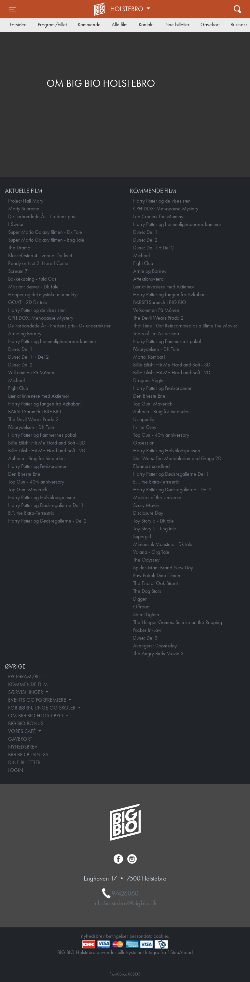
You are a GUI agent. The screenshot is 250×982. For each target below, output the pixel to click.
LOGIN (15, 770)
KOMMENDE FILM (28, 684)
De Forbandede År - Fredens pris (41, 216)
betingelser (117, 936)
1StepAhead (180, 952)
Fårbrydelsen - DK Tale (31, 427)
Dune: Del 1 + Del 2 (28, 356)
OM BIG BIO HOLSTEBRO (36, 715)
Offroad (141, 606)
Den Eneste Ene (24, 474)
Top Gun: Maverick (27, 489)
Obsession (144, 442)
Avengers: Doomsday (155, 645)
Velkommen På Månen (31, 372)
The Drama (19, 247)
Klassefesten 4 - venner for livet (40, 255)
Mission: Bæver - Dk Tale (33, 286)
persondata (141, 936)
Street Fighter (146, 614)
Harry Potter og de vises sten (37, 310)
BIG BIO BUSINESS (28, 754)
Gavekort (210, 24)
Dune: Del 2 (20, 364)
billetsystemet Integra (138, 952)
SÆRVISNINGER (26, 692)
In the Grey (144, 427)
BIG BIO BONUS (25, 723)
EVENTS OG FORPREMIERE (37, 700)
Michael (16, 380)
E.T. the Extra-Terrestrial (31, 513)
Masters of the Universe (157, 497)
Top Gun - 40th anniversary (36, 481)
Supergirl (142, 536)
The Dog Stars (147, 591)
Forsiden (18, 24)
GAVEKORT (20, 739)
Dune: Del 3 (145, 637)
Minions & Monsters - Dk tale (162, 544)
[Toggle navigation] (12, 9)
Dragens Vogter (149, 380)
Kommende (89, 24)
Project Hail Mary (25, 200)
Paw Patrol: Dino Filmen (156, 575)
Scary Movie (146, 505)
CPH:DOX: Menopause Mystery (40, 317)
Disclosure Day (148, 513)
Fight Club (18, 388)
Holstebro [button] (127, 9)
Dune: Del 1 (20, 349)
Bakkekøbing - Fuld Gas (32, 278)
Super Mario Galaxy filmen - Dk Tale (45, 232)
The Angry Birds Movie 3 (158, 653)
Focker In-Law (147, 630)
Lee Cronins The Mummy (158, 216)
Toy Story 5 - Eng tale (154, 528)
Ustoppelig (143, 419)
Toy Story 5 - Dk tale (153, 520)
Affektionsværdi (148, 278)
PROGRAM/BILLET (27, 676)
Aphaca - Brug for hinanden (36, 458)
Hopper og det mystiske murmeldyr (43, 294)
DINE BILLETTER (24, 762)
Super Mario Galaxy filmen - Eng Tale (46, 239)
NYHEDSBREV (22, 746)
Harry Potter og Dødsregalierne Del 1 (46, 505)
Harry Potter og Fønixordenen (38, 466)
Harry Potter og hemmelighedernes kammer (52, 341)
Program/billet (52, 24)
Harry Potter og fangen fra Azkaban (44, 403)
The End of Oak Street (155, 583)
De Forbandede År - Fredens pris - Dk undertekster (59, 325)
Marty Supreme (23, 208)
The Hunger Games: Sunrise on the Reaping (177, 622)
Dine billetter (176, 24)
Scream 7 (18, 271)
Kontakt (146, 24)
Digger (140, 598)
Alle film (120, 24)
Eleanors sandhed (151, 466)
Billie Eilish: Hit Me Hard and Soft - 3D (46, 442)
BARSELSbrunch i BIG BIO (34, 411)
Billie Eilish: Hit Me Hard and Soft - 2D (46, 450)
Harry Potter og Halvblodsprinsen (41, 497)
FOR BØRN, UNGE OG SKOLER (42, 707)
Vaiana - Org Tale (151, 552)
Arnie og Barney (24, 333)
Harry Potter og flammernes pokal (42, 434)
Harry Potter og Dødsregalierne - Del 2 (47, 520)
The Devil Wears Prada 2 (33, 419)
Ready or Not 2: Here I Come (38, 263)
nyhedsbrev (93, 936)
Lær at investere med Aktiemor (38, 395)
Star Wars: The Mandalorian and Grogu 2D (177, 458)
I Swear (16, 224)
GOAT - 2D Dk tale (27, 302)
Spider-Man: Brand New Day (163, 567)
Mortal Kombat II (150, 356)
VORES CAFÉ (22, 731)
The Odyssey (146, 559)
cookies (161, 936)
